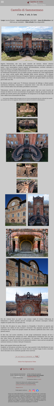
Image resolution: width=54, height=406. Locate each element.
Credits (39, 379)
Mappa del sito (19, 387)
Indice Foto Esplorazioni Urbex (27, 361)
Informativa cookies (31, 384)
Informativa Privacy (21, 384)
